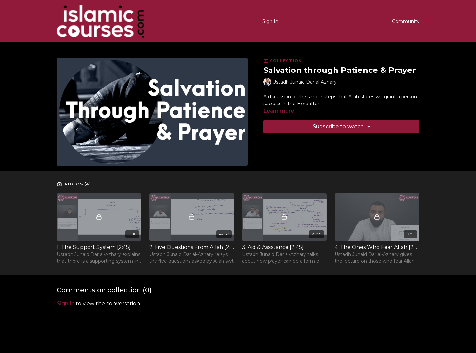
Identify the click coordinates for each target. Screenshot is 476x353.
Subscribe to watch (343, 127)
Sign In (270, 21)
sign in (65, 303)
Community (405, 21)
